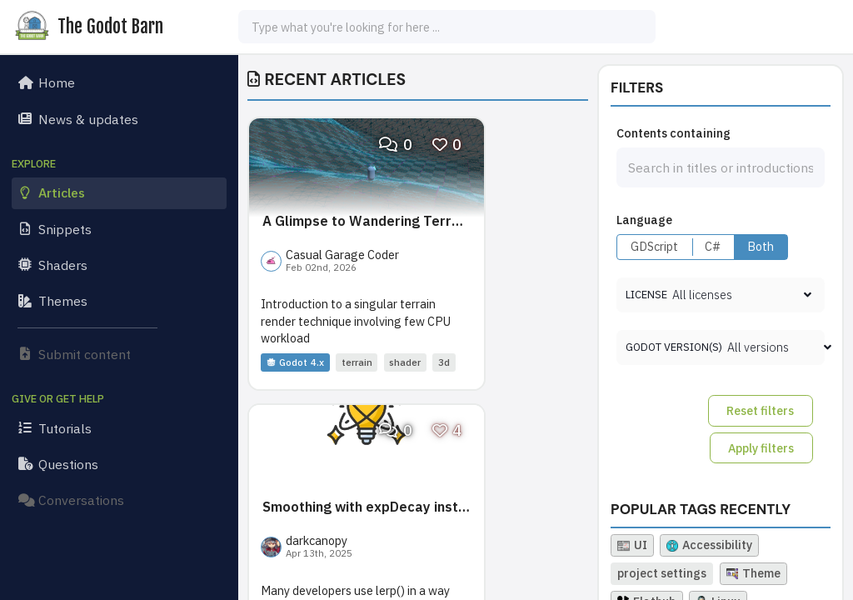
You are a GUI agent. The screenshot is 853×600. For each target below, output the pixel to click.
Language (644, 220)
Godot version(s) (674, 347)
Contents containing (673, 133)
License (646, 295)
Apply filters (761, 448)
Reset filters (760, 410)
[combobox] (447, 26)
